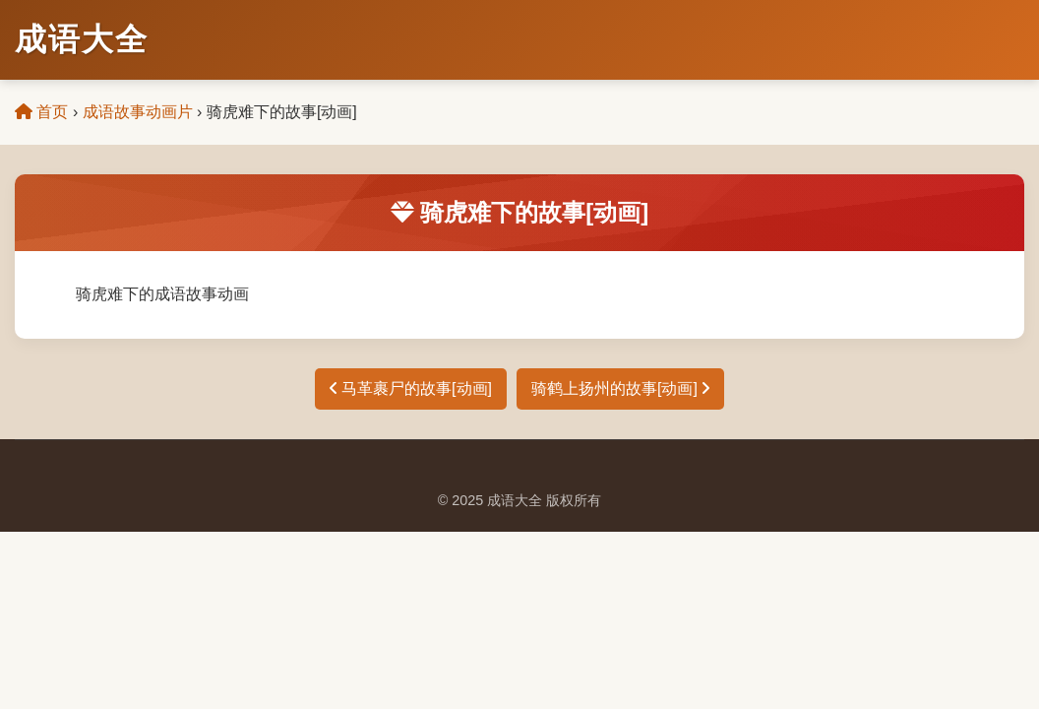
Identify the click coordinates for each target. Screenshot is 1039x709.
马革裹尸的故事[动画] (411, 388)
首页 (41, 111)
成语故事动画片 (138, 111)
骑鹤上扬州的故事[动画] (620, 388)
